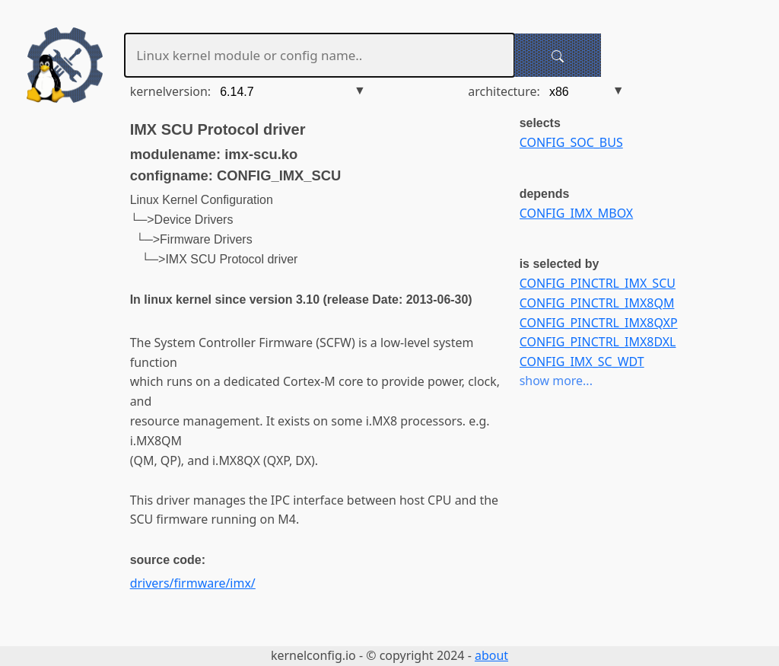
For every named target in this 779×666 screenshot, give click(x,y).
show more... (556, 380)
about (491, 655)
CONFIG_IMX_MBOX (577, 213)
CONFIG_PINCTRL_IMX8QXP (599, 322)
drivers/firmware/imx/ (193, 583)
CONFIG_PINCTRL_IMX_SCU (598, 283)
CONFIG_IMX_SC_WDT (582, 361)
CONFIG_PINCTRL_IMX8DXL (598, 341)
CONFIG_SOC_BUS (571, 142)
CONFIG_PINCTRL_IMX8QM (597, 303)
